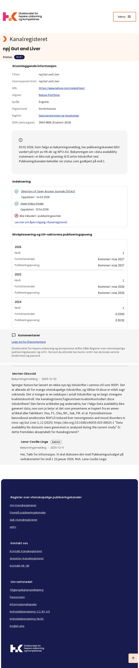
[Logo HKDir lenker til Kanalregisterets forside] (24, 16)
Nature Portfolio (49, 95)
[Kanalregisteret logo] (69, 39)
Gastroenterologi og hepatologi (59, 115)
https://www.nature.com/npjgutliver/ (62, 88)
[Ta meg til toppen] (133, 658)
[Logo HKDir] (69, 649)
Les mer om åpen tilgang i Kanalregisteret (41, 222)
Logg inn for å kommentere (29, 342)
